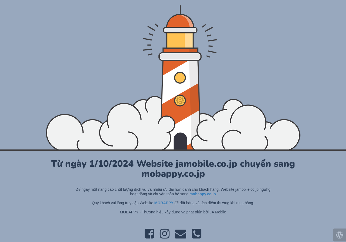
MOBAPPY (164, 203)
